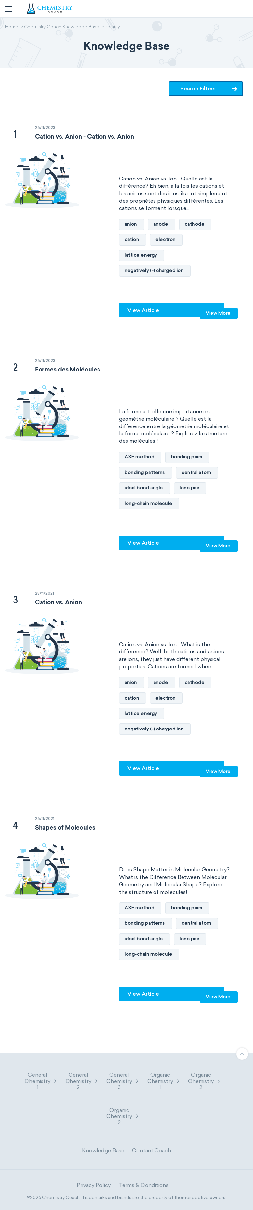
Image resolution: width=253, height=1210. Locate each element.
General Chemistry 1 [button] (41, 1081)
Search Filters (198, 88)
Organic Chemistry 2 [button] (204, 1081)
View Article (143, 310)
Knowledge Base (103, 1150)
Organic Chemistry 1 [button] (163, 1081)
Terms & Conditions (144, 1185)
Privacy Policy (94, 1185)
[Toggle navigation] (8, 8)
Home (11, 27)
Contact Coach (151, 1150)
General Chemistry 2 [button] (82, 1081)
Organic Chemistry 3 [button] (122, 1116)
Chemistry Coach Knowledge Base (61, 27)
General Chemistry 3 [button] (122, 1081)
